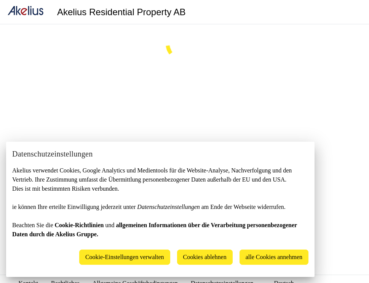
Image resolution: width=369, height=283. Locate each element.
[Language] (354, 12)
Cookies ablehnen (205, 257)
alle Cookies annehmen (274, 257)
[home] (25, 12)
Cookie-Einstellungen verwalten (124, 257)
